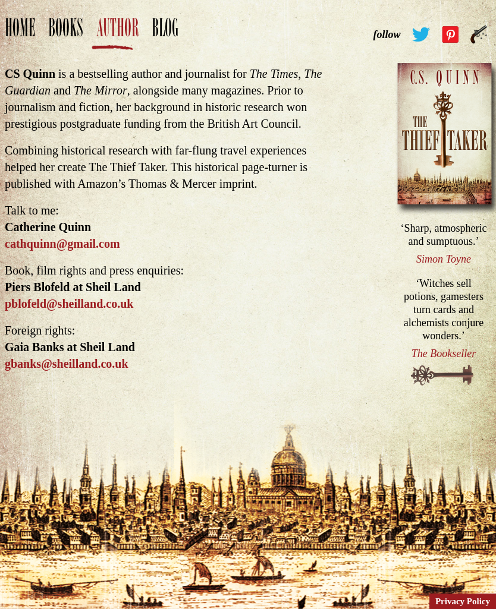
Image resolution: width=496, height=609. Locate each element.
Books (65, 34)
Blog (165, 34)
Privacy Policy (462, 601)
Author (117, 34)
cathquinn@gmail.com (62, 243)
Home (20, 34)
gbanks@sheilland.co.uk (66, 363)
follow (386, 34)
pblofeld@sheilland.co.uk (69, 303)
